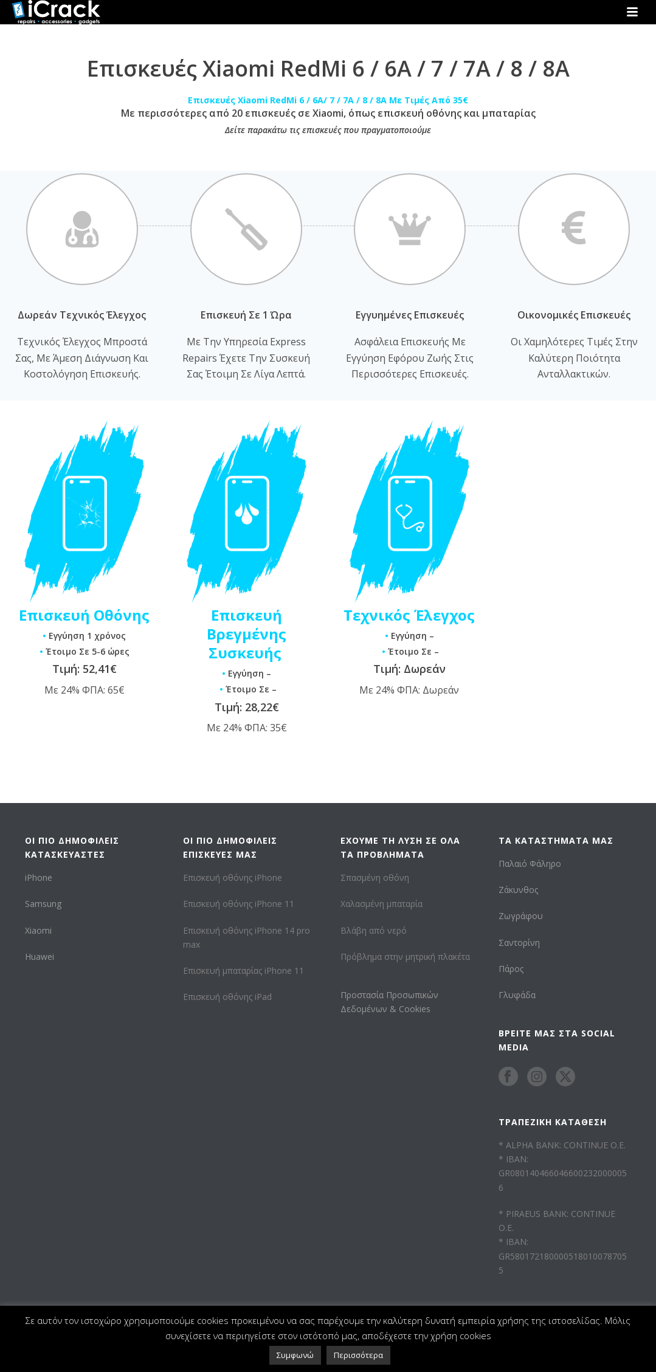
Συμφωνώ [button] (295, 1355)
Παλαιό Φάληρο (530, 863)
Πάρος (511, 968)
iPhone (38, 877)
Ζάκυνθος (518, 889)
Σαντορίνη (519, 942)
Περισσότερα (358, 1355)
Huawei (39, 956)
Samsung (43, 903)
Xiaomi (38, 930)
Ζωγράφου (521, 916)
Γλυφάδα (517, 995)
